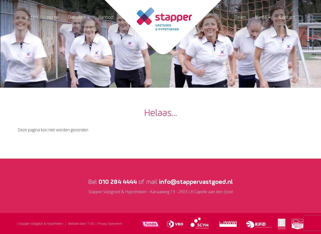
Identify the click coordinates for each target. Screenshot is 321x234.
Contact (287, 17)
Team (240, 17)
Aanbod (105, 17)
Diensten (78, 17)
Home (53, 17)
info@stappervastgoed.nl (196, 182)
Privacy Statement (110, 223)
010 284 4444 (118, 182)
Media (262, 17)
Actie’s (32, 17)
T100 (90, 223)
